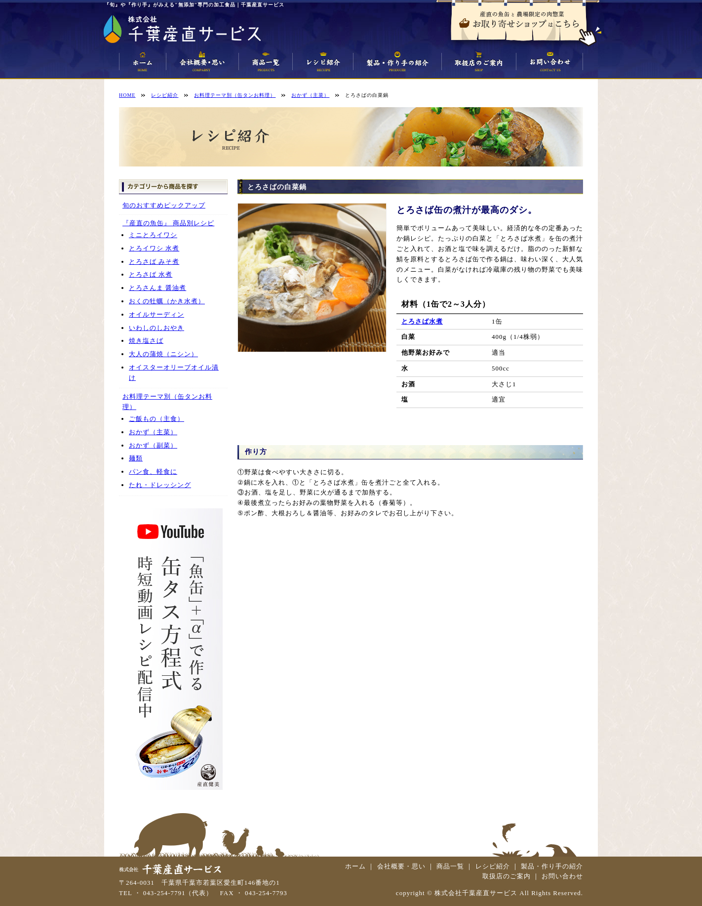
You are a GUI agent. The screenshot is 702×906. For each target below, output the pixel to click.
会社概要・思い (401, 866)
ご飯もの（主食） (156, 418)
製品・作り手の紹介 (552, 866)
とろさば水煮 (422, 321)
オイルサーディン (156, 314)
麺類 (136, 458)
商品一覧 (450, 866)
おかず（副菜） (153, 445)
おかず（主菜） (153, 432)
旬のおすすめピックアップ (163, 205)
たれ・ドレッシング (160, 485)
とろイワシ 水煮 (154, 248)
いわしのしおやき (156, 327)
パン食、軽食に (153, 471)
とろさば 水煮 (150, 274)
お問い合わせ (562, 876)
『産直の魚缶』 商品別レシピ (168, 223)
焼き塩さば (146, 340)
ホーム (355, 866)
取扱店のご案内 (506, 876)
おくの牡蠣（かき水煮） (167, 301)
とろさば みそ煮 (154, 261)
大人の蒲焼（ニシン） (163, 354)
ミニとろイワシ (153, 235)
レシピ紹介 (492, 866)
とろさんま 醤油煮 (157, 287)
